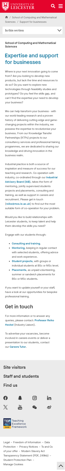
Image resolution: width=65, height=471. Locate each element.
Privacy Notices (28, 446)
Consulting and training (26, 243)
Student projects (22, 261)
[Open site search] (53, 6)
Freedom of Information (27, 442)
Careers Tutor (18, 347)
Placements (19, 270)
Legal (6, 442)
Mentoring (18, 248)
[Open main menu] (60, 6)
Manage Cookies (13, 464)
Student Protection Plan (17, 460)
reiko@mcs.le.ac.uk (18, 204)
